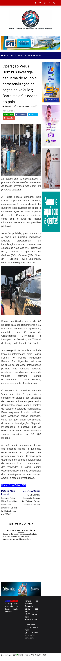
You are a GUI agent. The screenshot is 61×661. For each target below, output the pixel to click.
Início (4, 56)
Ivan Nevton (23, 655)
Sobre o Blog (33, 56)
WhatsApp (8, 115)
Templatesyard (52, 655)
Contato (16, 56)
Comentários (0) (31, 106)
